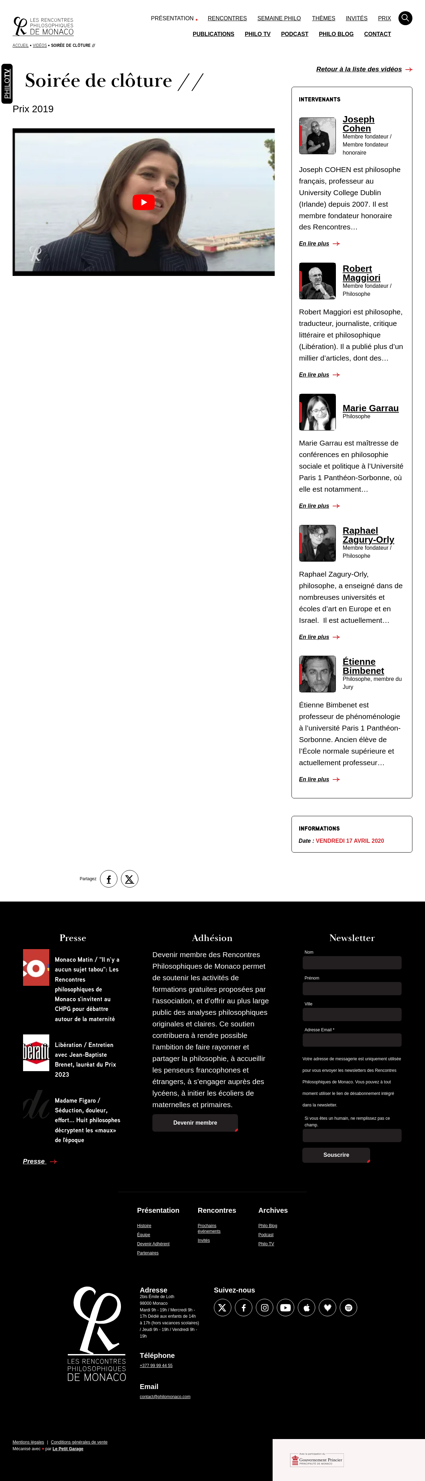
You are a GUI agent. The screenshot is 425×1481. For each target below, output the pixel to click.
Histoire (144, 1225)
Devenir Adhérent (153, 1243)
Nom (308, 952)
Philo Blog (336, 34)
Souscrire (336, 1155)
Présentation (172, 18)
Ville (308, 1004)
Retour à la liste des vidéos (359, 69)
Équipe (143, 1234)
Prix (384, 18)
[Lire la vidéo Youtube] (144, 202)
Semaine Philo (279, 18)
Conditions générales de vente (79, 1442)
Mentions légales (28, 1442)
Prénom (311, 978)
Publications (214, 34)
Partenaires (147, 1253)
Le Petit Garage (68, 1448)
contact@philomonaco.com (165, 1396)
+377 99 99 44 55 (156, 1365)
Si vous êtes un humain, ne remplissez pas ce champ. (347, 1121)
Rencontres (227, 18)
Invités (356, 18)
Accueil (21, 45)
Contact (377, 34)
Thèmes (324, 18)
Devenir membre (195, 1123)
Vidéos (40, 45)
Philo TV (258, 34)
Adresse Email (319, 1029)
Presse (35, 1161)
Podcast (294, 34)
